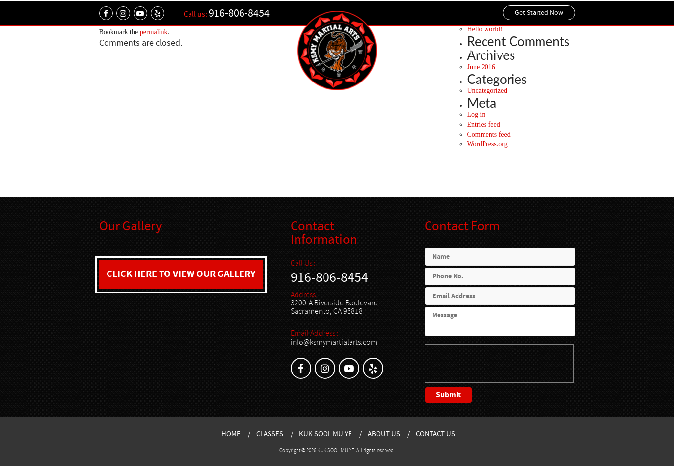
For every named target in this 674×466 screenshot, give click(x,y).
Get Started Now (539, 12)
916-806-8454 (239, 13)
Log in (476, 114)
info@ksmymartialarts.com (334, 342)
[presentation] (499, 363)
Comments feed (489, 134)
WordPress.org (487, 144)
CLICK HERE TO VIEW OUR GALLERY (181, 274)
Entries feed (483, 124)
